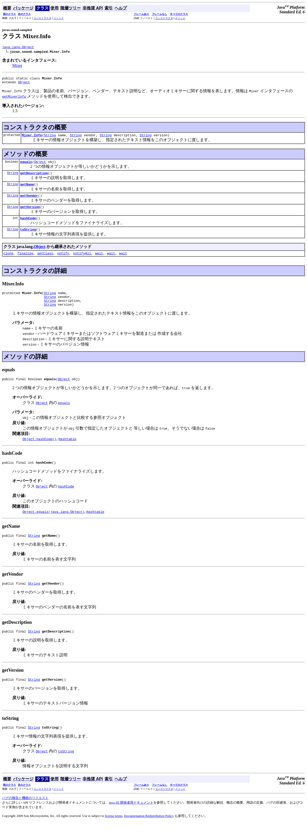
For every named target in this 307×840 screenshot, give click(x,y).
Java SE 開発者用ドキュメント (131, 820)
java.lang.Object (18, 47)
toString (28, 237)
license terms (113, 833)
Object (24, 84)
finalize (25, 262)
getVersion (30, 213)
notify (63, 262)
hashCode (28, 225)
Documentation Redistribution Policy (149, 833)
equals (26, 165)
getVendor (29, 201)
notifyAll (82, 262)
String (50, 138)
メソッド (58, 18)
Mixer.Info (32, 138)
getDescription (34, 177)
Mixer (17, 66)
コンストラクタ (42, 18)
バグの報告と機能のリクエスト (25, 815)
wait (99, 262)
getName (27, 189)
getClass (45, 262)
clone (8, 262)
